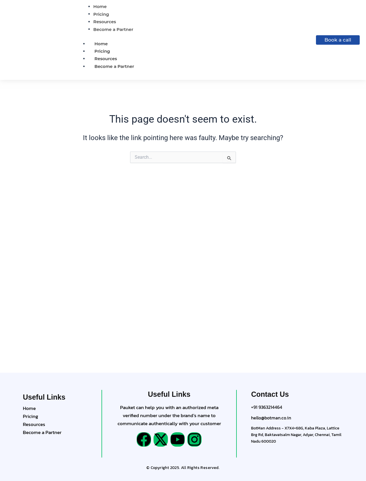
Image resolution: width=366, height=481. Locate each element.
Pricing (102, 51)
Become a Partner (114, 66)
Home (101, 43)
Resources (105, 58)
